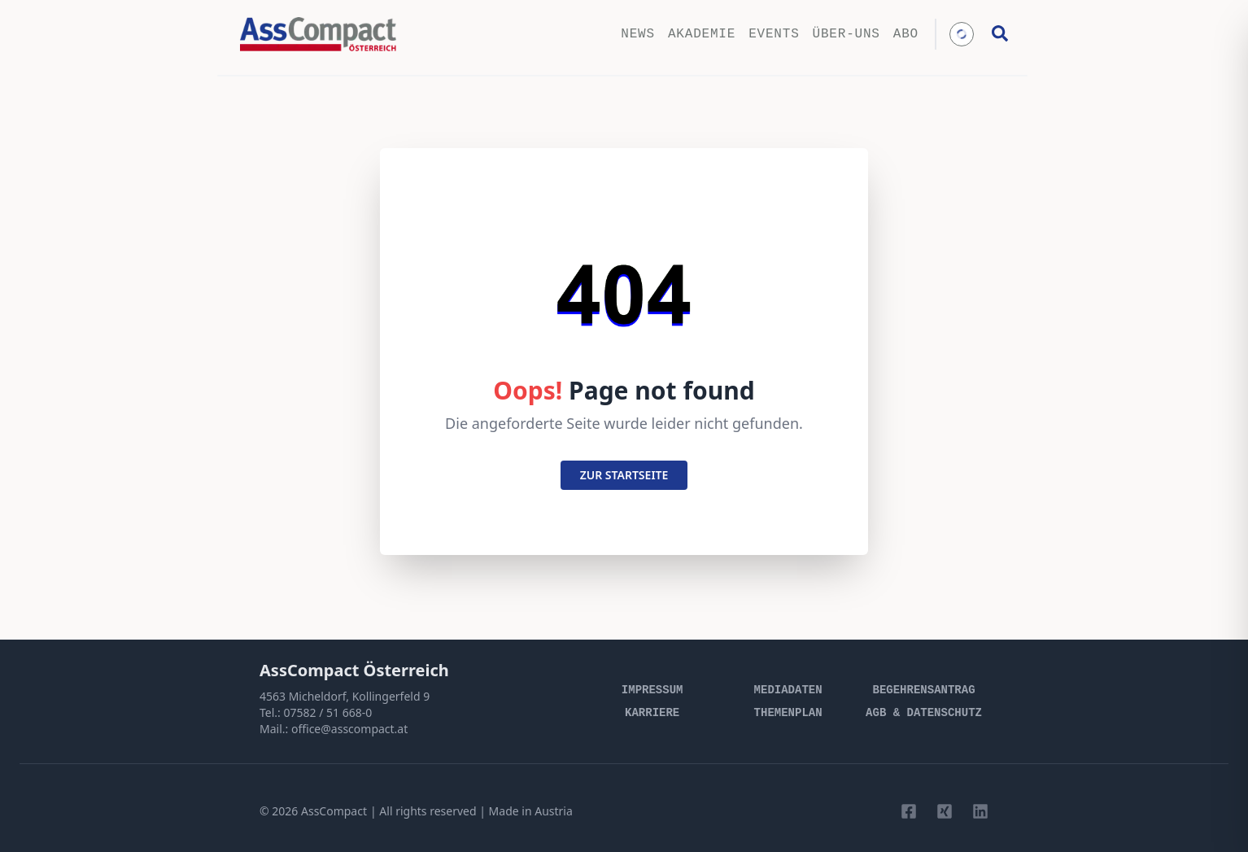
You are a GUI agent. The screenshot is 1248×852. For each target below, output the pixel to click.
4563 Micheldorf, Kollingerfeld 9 (345, 696)
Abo (906, 34)
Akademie (701, 34)
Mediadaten (788, 690)
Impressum (652, 690)
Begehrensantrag (924, 690)
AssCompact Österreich (354, 670)
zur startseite (624, 475)
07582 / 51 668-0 (327, 712)
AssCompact (334, 811)
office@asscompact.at (349, 728)
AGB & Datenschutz (924, 712)
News (638, 34)
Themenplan (788, 712)
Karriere (652, 712)
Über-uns (846, 34)
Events (773, 34)
